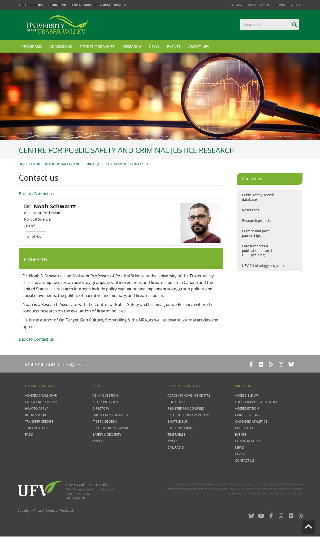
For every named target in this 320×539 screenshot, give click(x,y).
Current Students (83, 5)
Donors (120, 5)
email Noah (35, 236)
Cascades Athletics (251, 421)
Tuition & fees (36, 428)
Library (280, 5)
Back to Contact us (36, 194)
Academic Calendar (41, 395)
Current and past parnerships (255, 233)
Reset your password (111, 428)
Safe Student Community (188, 415)
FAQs (29, 434)
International (56, 5)
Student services (182, 428)
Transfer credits (39, 421)
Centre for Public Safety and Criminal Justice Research (77, 164)
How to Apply (36, 408)
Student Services (97, 46)
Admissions (61, 46)
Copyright (25, 510)
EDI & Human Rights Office (256, 402)
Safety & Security (106, 434)
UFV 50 (240, 454)
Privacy (39, 510)
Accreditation (247, 408)
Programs (31, 46)
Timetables (177, 434)
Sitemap (52, 510)
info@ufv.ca (74, 364)
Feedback (67, 510)
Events (174, 46)
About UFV (198, 46)
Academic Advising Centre (189, 395)
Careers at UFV (247, 415)
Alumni (105, 5)
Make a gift (244, 428)
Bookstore (177, 402)
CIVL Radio (176, 447)
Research (131, 46)
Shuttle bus (178, 421)
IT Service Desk (104, 421)
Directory (100, 408)
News (154, 46)
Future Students (31, 5)
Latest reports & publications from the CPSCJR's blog (259, 250)
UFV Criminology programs (264, 265)
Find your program (41, 402)
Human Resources (250, 441)
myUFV (252, 5)
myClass (265, 5)
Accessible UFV (247, 395)
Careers (295, 5)
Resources (250, 210)
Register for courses (186, 408)
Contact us (141, 164)
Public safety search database (258, 197)
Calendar (237, 5)
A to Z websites (105, 402)
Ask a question (105, 395)
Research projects (256, 220)
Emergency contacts (110, 415)
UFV (22, 164)
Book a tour (35, 415)
